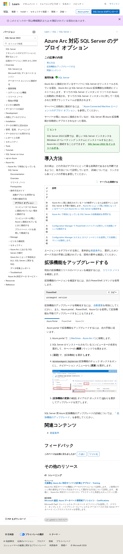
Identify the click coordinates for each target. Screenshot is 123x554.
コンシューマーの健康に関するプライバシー (23, 545)
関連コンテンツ (54, 70)
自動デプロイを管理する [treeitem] (24, 194)
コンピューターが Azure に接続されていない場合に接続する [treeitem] (26, 210)
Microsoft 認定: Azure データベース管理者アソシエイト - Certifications (76, 500)
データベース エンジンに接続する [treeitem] (22, 82)
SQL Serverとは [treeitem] (15, 69)
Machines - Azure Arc (82, 338)
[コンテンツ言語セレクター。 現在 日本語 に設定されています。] (9, 534)
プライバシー (62, 541)
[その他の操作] (117, 32)
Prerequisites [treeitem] (16, 186)
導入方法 (51, 62)
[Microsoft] (5, 4)
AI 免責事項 (8, 541)
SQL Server (64, 31)
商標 (63, 545)
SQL (54, 31)
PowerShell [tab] (66, 321)
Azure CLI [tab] (80, 321)
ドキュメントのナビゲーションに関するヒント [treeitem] (21, 55)
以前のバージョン (25, 541)
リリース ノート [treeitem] (17, 182)
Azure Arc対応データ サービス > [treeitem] (23, 276)
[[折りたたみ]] (34, 31)
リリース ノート (111, 270)
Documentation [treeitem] (17, 174)
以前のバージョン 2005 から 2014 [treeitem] (21, 60)
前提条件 (95, 250)
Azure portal (83, 11)
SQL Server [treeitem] (11, 49)
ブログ (40, 541)
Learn (46, 31)
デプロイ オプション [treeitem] (24, 203)
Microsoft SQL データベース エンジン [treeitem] (22, 75)
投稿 (51, 541)
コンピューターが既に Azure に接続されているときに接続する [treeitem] (26, 222)
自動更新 (98, 305)
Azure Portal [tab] (52, 321)
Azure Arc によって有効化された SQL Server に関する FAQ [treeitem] (23, 260)
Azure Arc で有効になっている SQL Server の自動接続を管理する (81, 214)
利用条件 (54, 545)
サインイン (114, 3)
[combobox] (20, 38)
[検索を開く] (105, 3)
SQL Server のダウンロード (105, 11)
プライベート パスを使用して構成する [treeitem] (25, 231)
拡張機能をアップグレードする (61, 66)
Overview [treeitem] (14, 178)
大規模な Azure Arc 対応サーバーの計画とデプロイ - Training (72, 483)
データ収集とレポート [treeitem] (20, 268)
